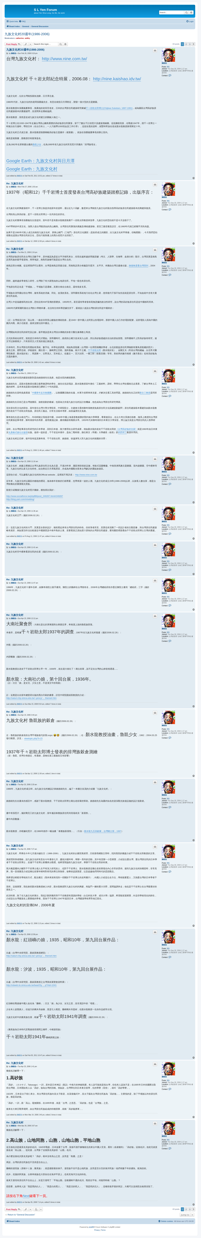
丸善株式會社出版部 (18, 432)
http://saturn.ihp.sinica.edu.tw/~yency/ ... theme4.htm (31, 698)
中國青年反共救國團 (41, 392)
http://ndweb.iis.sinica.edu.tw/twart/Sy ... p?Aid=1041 (31, 985)
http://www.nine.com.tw (86, 474)
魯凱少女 (37, 144)
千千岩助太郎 (94, 350)
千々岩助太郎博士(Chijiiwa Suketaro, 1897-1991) (109, 108)
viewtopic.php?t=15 (33, 738)
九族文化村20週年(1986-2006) (27, 34)
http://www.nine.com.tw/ (64, 58)
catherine (20, 38)
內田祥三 (122, 432)
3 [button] (189, 44)
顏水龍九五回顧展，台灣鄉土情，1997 (102, 831)
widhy (27, 38)
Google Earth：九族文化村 (31, 168)
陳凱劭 (164, 63)
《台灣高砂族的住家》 (126, 429)
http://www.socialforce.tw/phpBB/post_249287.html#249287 (34, 496)
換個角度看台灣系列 (138, 265)
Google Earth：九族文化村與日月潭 (40, 160)
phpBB (91, 1227)
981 (168, 67)
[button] (193, 44)
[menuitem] (22, 21)
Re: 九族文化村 (14, 183)
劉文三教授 (145, 392)
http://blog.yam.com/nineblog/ (20, 499)
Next (26, 1196)
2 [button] (186, 44)
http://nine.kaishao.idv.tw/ (117, 78)
